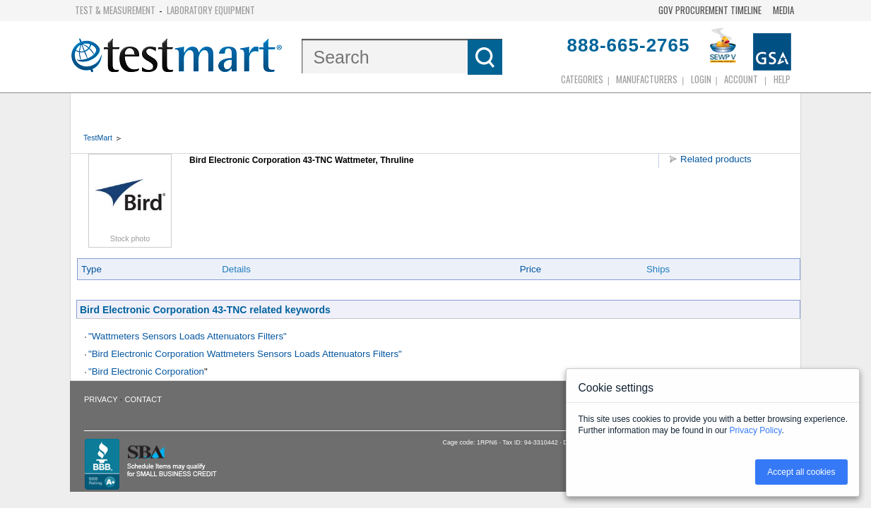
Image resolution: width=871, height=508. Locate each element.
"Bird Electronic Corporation (146, 371)
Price (530, 269)
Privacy (100, 399)
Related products (716, 159)
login (701, 79)
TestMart (97, 137)
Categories (582, 79)
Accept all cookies (801, 472)
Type (91, 269)
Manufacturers (646, 79)
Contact (143, 399)
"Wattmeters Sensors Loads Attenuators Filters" (187, 336)
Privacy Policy (756, 430)
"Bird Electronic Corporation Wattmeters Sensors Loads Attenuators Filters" (245, 354)
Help (782, 79)
